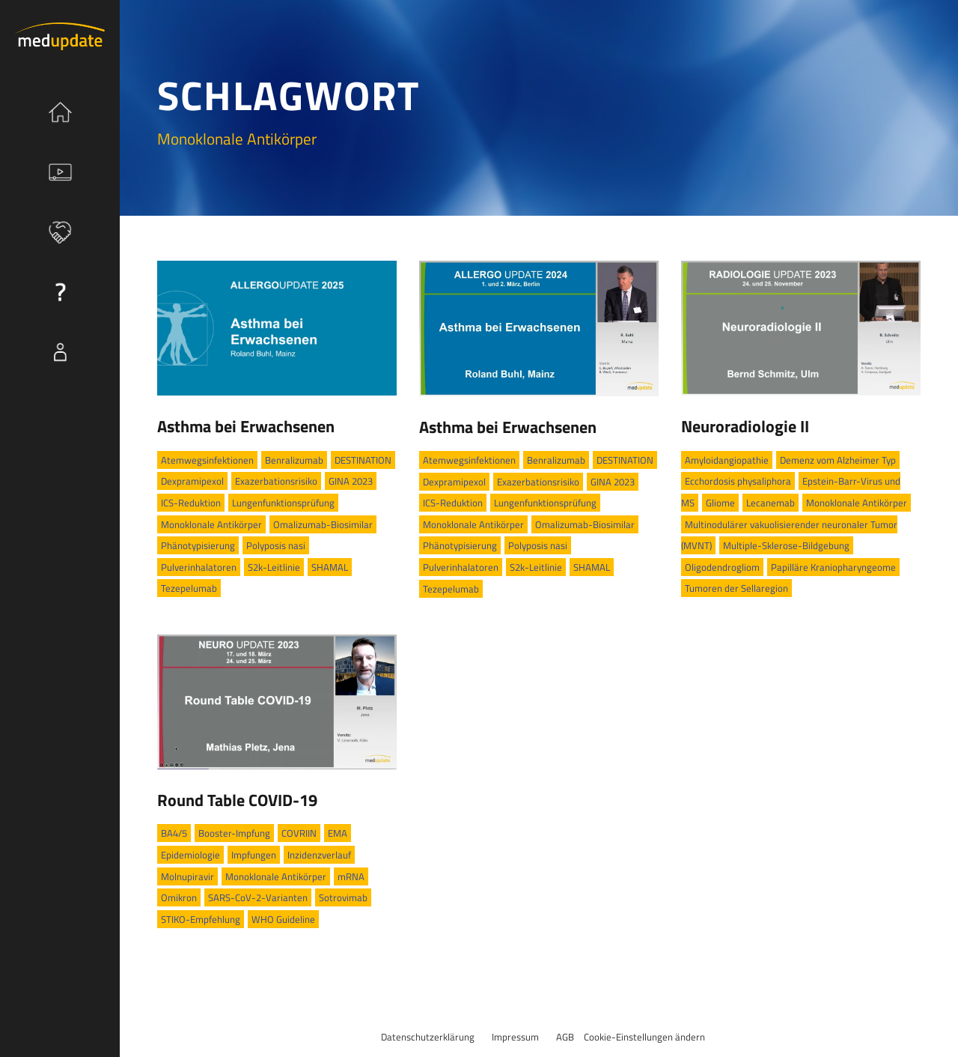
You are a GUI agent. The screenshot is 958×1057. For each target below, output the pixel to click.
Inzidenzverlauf (319, 854)
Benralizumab (294, 459)
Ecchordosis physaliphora (738, 480)
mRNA (351, 876)
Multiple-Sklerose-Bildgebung (786, 545)
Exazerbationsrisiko (276, 480)
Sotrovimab (343, 897)
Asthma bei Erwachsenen (246, 426)
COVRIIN (299, 833)
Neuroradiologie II (745, 426)
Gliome (720, 502)
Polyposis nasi (275, 545)
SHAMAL (329, 567)
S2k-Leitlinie (274, 567)
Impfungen (253, 854)
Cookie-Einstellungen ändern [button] (644, 1036)
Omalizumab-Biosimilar (323, 524)
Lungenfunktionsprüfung (283, 502)
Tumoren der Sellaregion (736, 588)
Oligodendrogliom (722, 567)
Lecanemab (770, 502)
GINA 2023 (351, 480)
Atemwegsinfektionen (207, 459)
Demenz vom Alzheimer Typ (838, 459)
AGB (565, 1036)
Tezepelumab (189, 588)
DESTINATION (363, 459)
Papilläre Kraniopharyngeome (833, 567)
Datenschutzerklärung (428, 1036)
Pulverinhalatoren (199, 567)
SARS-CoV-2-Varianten (258, 897)
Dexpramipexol (192, 480)
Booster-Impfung (234, 833)
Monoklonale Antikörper (211, 524)
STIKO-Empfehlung (200, 919)
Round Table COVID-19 (237, 800)
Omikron (179, 897)
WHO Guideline (283, 919)
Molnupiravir (187, 876)
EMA (337, 833)
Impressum (515, 1036)
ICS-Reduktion (191, 502)
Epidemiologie (190, 854)
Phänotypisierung (198, 545)
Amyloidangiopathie (727, 459)
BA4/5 (174, 833)
